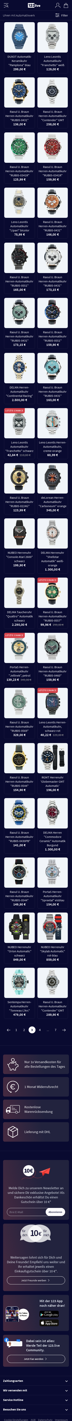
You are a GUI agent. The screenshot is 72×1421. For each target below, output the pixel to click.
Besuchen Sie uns (35, 1409)
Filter (61, 15)
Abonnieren (55, 1212)
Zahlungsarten (35, 1381)
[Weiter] (63, 1029)
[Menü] (6, 5)
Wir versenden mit (35, 1390)
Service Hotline (35, 1400)
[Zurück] (8, 1029)
